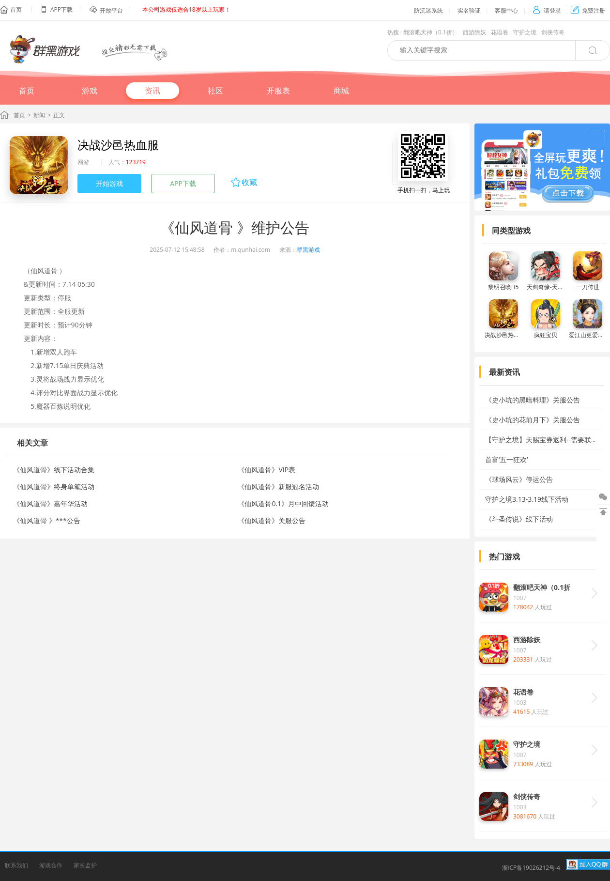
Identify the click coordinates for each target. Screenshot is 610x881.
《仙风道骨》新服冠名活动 (278, 486)
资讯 (152, 90)
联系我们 (16, 865)
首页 (16, 9)
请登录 (547, 10)
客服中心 (506, 10)
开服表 (278, 90)
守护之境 (524, 32)
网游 (83, 162)
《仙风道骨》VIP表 (266, 469)
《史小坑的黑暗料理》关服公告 (532, 399)
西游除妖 (474, 32)
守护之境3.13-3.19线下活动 (526, 499)
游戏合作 (50, 865)
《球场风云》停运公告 (519, 479)
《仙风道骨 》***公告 (46, 520)
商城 (341, 90)
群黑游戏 (308, 250)
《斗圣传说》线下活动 (519, 519)
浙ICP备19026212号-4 (531, 868)
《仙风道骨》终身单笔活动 (53, 486)
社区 (215, 90)
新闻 (39, 115)
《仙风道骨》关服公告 (271, 520)
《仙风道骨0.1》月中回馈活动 (283, 503)
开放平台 (111, 10)
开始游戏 (109, 183)
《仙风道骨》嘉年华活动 (50, 503)
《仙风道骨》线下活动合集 (53, 469)
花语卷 (499, 32)
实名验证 (469, 10)
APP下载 (183, 183)
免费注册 (588, 10)
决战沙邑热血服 (118, 145)
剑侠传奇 (552, 32)
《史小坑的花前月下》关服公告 (532, 419)
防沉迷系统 (428, 10)
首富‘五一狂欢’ (506, 459)
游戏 (89, 90)
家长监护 (85, 865)
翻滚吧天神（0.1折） (430, 32)
